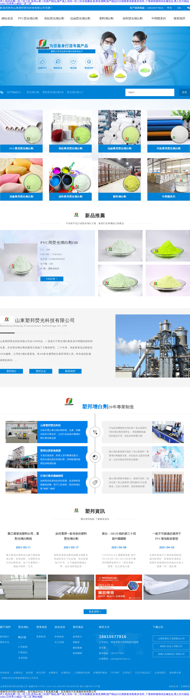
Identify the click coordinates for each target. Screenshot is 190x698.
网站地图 (37, 696)
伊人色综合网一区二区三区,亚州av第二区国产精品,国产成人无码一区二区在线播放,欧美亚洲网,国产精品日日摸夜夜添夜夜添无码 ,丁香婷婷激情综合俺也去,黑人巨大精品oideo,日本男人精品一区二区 (94, 695)
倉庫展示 (77, 636)
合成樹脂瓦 (160, 673)
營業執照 (41, 636)
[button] (84, 83)
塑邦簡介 (4, 636)
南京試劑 (41, 673)
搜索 (184, 92)
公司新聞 (23, 647)
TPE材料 (115, 673)
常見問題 (23, 658)
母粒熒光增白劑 (54, 18)
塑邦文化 (4, 642)
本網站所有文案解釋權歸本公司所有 (19, 678)
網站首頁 (7, 18)
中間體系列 (159, 18)
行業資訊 (23, 652)
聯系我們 (179, 18)
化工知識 (59, 642)
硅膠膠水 (53, 673)
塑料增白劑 (106, 18)
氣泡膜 (29, 673)
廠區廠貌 (77, 648)
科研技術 (59, 636)
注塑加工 (127, 673)
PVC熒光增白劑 (28, 18)
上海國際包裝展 (82, 673)
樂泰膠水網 (175, 673)
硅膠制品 (18, 673)
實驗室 (76, 642)
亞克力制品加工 (143, 673)
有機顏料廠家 (100, 673)
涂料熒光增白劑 (132, 18)
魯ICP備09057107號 (90, 686)
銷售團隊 (77, 653)
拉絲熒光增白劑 (80, 18)
